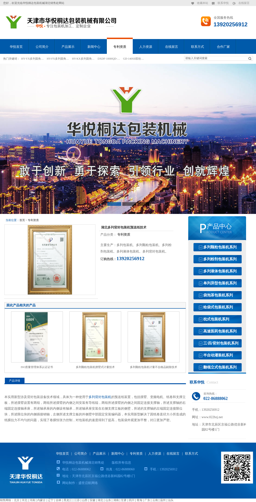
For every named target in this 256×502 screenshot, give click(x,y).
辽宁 (50, 500)
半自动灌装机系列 (218, 355)
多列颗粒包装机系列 (220, 247)
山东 (108, 500)
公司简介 (42, 47)
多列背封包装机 (100, 397)
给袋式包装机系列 (218, 307)
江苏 (77, 500)
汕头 (170, 500)
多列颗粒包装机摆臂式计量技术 (95, 367)
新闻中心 (93, 47)
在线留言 (244, 3)
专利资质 (119, 47)
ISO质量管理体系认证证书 (37, 367)
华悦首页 (16, 47)
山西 (84, 500)
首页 (22, 220)
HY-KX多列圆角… (83, 58)
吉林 (58, 500)
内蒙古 (41, 500)
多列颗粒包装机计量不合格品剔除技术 (153, 367)
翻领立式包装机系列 (220, 367)
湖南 (116, 500)
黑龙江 (68, 500)
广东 (147, 500)
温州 (163, 500)
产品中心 (219, 226)
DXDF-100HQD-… (109, 58)
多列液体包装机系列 (220, 271)
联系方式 (197, 47)
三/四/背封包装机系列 (221, 343)
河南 (32, 500)
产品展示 (68, 47)
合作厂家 (223, 47)
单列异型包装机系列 (220, 283)
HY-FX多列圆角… (58, 58)
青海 (139, 500)
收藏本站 (202, 3)
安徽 (92, 500)
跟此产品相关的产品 (21, 305)
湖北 (100, 500)
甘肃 (123, 500)
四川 (131, 500)
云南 (155, 500)
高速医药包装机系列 (220, 331)
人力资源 (145, 47)
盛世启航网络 (88, 483)
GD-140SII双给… (133, 58)
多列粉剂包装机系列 (220, 259)
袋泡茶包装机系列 (218, 295)
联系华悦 (223, 3)
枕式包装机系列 (216, 319)
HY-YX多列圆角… (32, 58)
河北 (24, 500)
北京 (16, 500)
